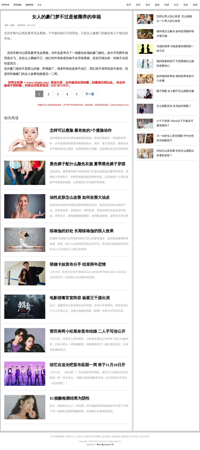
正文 (39, 5)
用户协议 (134, 436)
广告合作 (79, 436)
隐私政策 (125, 436)
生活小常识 (145, 436)
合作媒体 (106, 436)
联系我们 (97, 436)
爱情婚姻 (17, 5)
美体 (147, 5)
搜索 (195, 5)
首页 (128, 5)
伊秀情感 (5, 5)
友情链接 (116, 436)
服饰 (157, 5)
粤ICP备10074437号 (105, 444)
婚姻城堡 (29, 5)
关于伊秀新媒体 (57, 436)
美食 (185, 5)
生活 (176, 5)
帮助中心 (70, 436)
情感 (166, 5)
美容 (138, 5)
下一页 (89, 94)
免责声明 (88, 436)
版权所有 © (91, 444)
